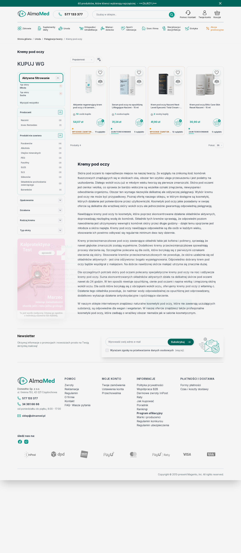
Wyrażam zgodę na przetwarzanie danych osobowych (142, 350)
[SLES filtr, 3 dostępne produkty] (41, 167)
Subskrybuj (180, 341)
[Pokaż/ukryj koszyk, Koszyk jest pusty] (217, 14)
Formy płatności (190, 385)
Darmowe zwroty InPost (152, 393)
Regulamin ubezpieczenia (153, 425)
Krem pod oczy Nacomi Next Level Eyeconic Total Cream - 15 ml (165, 106)
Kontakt (69, 401)
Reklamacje (72, 389)
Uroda (64, 28)
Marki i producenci (148, 417)
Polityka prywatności (150, 385)
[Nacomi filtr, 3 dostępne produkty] (41, 120)
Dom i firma (150, 28)
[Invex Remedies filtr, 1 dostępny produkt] (41, 125)
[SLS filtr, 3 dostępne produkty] (41, 172)
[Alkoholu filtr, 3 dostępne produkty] (41, 148)
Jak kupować (145, 401)
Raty (139, 397)
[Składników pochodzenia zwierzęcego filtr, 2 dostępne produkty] (41, 184)
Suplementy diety (46, 28)
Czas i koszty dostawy (194, 389)
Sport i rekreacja (128, 28)
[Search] (172, 15)
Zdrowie (24, 28)
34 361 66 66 (28, 404)
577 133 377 (71, 14)
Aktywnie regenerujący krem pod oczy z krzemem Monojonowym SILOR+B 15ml (87, 106)
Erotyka (191, 28)
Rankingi (142, 409)
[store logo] (33, 14)
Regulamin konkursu (150, 421)
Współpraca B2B (147, 389)
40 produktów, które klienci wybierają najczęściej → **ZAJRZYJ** (117, 3)
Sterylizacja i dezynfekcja (171, 28)
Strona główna (24, 39)
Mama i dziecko (107, 28)
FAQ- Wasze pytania (77, 405)
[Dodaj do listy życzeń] (100, 72)
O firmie (69, 397)
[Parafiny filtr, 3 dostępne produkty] (41, 162)
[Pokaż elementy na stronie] (219, 145)
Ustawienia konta (113, 389)
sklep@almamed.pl (31, 415)
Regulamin (71, 393)
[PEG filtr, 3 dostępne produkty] (41, 158)
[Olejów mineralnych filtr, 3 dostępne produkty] (41, 153)
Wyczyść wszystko (29, 102)
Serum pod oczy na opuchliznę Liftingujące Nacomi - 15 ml (127, 106)
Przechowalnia (111, 393)
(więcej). (179, 350)
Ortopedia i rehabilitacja (88, 28)
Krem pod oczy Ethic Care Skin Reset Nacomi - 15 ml (205, 106)
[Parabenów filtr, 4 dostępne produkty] (41, 143)
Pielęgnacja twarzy (53, 39)
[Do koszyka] (100, 122)
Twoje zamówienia (113, 385)
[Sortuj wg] (82, 59)
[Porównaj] (100, 81)
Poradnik (142, 405)
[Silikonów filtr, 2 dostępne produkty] (41, 177)
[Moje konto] (204, 14)
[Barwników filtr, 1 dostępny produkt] (41, 189)
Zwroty (69, 385)
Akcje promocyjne (215, 28)
